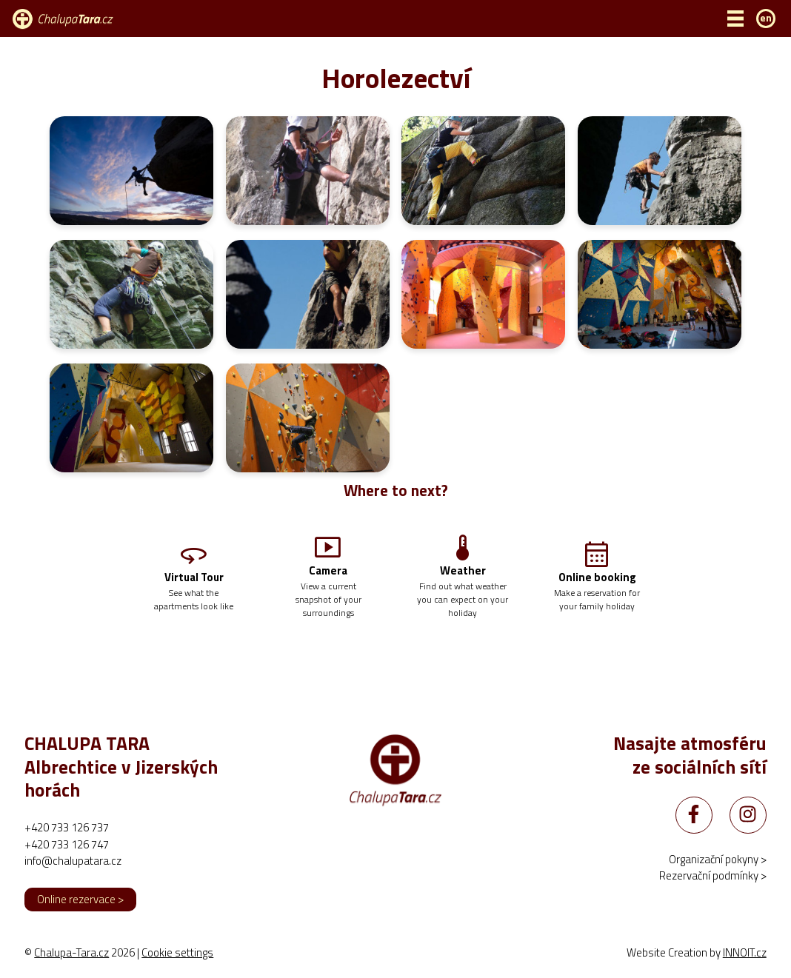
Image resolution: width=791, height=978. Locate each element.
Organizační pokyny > (718, 859)
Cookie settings (177, 953)
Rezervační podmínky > (713, 876)
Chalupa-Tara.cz (71, 953)
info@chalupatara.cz (72, 861)
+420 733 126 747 (66, 845)
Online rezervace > (80, 899)
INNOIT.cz (745, 953)
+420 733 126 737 (66, 828)
